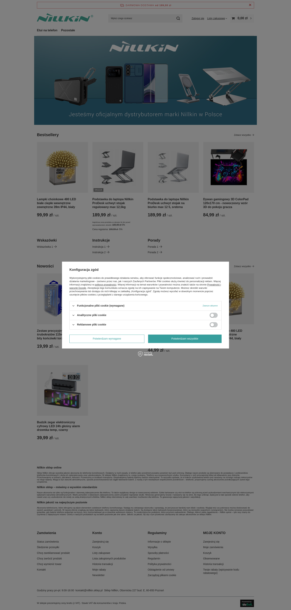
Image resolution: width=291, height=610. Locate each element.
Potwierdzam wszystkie (184, 338)
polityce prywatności (105, 284)
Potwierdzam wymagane (107, 338)
